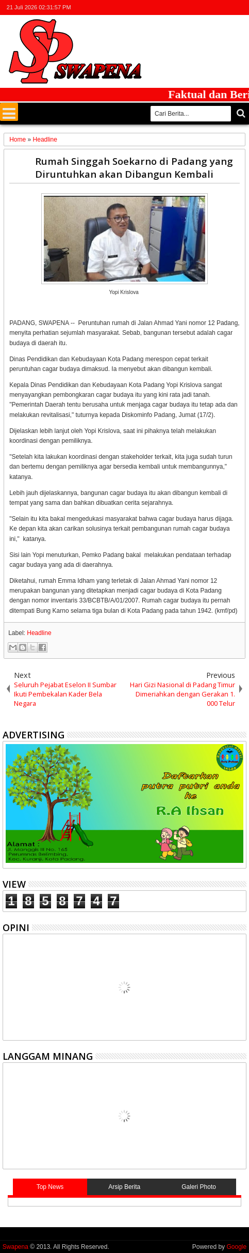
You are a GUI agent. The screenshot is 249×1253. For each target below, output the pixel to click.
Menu (9, 112)
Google (236, 1246)
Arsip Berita (124, 1186)
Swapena (15, 1246)
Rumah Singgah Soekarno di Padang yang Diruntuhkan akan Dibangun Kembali (134, 167)
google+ (213, 7)
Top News (50, 1186)
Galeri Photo (198, 1186)
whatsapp (239, 7)
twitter (186, 7)
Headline (39, 633)
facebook (199, 7)
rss (226, 7)
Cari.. (240, 113)
